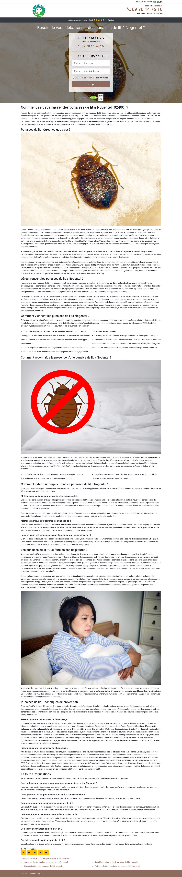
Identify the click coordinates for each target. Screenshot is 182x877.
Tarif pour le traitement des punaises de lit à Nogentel (117, 866)
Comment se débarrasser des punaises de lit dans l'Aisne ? (45, 858)
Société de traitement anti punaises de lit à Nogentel (117, 862)
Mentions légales (37, 873)
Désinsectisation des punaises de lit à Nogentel (43, 866)
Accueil (24, 873)
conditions (91, 78)
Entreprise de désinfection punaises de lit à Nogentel (46, 862)
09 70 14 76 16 (145, 9)
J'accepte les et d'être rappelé (92, 78)
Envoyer (91, 84)
